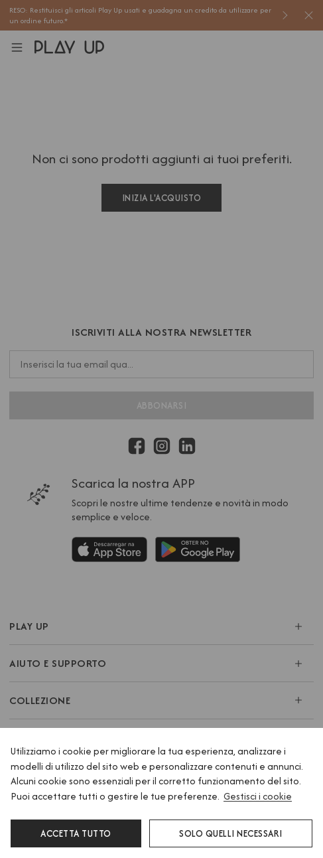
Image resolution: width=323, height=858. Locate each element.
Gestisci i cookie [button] (258, 796)
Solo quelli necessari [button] (231, 833)
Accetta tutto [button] (75, 833)
